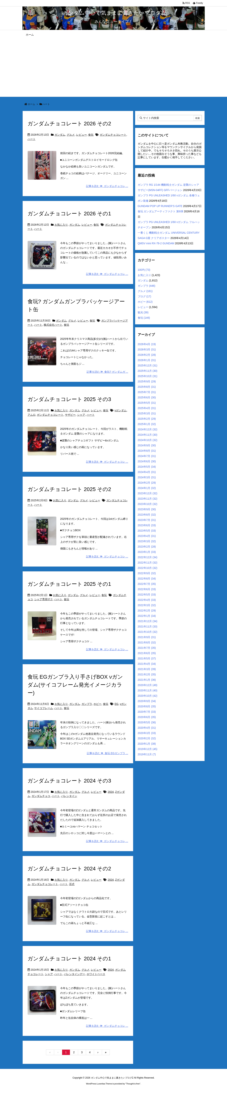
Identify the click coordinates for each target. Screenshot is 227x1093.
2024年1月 (147, 488)
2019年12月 (147, 749)
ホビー (97, 703)
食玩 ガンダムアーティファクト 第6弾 (160, 211)
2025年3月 (147, 413)
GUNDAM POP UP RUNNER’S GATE (160, 206)
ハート (32, 139)
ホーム (31, 104)
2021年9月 (147, 637)
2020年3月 (147, 733)
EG (116, 703)
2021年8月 (147, 642)
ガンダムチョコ (41, 796)
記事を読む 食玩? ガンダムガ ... (107, 371)
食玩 (90, 134)
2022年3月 (147, 605)
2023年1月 (147, 551)
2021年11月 (147, 626)
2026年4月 (147, 344)
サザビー (70, 414)
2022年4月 (147, 599)
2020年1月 (147, 743)
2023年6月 (147, 525)
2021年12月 (147, 621)
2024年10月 (147, 440)
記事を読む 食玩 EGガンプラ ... (107, 753)
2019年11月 (147, 754)
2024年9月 (147, 445)
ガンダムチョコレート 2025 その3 (69, 399)
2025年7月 (147, 392)
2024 (111, 791)
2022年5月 (147, 594)
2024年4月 (147, 472)
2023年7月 (147, 519)
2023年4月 (147, 535)
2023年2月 (147, 546)
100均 (144, 269)
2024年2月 (147, 482)
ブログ (144, 296)
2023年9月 (147, 509)
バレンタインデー (74, 974)
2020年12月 (147, 685)
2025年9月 (147, 381)
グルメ (71, 134)
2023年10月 (147, 504)
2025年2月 (147, 418)
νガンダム (121, 410)
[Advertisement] (113, 68)
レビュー (81, 134)
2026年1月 (147, 360)
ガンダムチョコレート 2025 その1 (69, 584)
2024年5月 (147, 466)
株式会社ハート (53, 324)
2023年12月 (147, 493)
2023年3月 (147, 541)
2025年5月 (147, 402)
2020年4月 (147, 727)
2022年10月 (147, 567)
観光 (143, 312)
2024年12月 (147, 429)
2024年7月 (147, 456)
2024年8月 (147, 450)
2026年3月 (147, 349)
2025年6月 (147, 397)
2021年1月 (147, 679)
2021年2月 (147, 674)
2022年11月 (147, 562)
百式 (71, 884)
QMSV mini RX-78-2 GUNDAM (156, 243)
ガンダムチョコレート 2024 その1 (69, 959)
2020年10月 (147, 695)
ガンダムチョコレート (113, 134)
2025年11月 (147, 370)
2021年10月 (147, 631)
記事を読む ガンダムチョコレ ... (107, 186)
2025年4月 (147, 408)
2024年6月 (147, 461)
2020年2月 (147, 738)
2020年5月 (147, 722)
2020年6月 (147, 717)
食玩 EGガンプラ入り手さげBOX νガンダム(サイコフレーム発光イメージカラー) (75, 685)
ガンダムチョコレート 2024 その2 (69, 869)
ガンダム (60, 134)
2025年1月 (147, 424)
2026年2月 (147, 354)
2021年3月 (147, 669)
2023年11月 (147, 498)
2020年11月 (147, 690)
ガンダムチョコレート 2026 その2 (69, 124)
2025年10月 (147, 376)
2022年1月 (147, 615)
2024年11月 (147, 434)
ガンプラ (86, 703)
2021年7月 (147, 647)
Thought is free (133, 1084)
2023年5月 (147, 530)
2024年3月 (147, 477)
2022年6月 (147, 589)
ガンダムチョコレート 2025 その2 (69, 489)
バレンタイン (69, 796)
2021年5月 (147, 658)
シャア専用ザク (43, 599)
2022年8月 (147, 578)
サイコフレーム (43, 708)
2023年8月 (147, 514)
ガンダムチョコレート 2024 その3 (69, 781)
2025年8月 (147, 386)
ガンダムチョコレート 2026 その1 (69, 214)
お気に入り (61, 224)
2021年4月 (147, 663)
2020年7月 (147, 711)
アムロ (32, 414)
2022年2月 (147, 610)
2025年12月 (147, 365)
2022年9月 (147, 573)
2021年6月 (147, 653)
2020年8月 (147, 706)
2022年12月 (147, 557)
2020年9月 (147, 701)
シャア (81, 414)
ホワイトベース (96, 974)
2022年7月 (147, 583)
